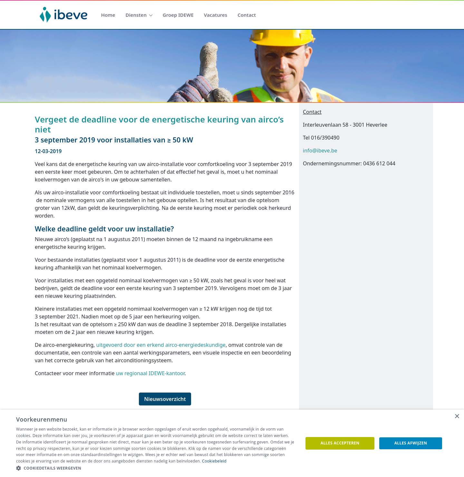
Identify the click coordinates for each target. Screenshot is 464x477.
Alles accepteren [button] (340, 443)
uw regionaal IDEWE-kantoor (150, 373)
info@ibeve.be (320, 150)
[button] (155, 468)
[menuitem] (108, 15)
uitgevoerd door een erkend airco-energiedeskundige (161, 344)
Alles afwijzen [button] (410, 443)
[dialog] (232, 443)
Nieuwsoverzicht (165, 399)
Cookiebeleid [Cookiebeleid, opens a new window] (214, 461)
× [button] (456, 416)
